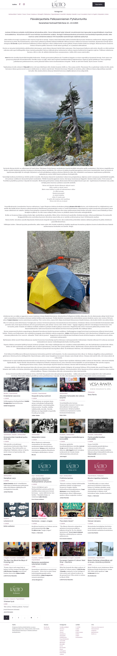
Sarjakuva (34, 14)
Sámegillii (40, 14)
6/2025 (77, 630)
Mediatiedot (94, 632)
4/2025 (77, 635)
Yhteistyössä (91, 392)
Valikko (14, 4)
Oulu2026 (63, 14)
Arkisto (106, 14)
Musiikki (74, 14)
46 (31, 618)
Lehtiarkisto (79, 637)
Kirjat (89, 14)
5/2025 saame (79, 632)
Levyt (79, 14)
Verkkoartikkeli (12, 14)
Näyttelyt (69, 14)
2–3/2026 (6, 398)
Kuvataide (84, 14)
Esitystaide (101, 14)
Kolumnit (12, 599)
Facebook (46, 627)
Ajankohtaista (7, 434)
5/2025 (77, 634)
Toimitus (93, 630)
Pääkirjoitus (47, 14)
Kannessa (34, 518)
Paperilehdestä (55, 14)
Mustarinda (91, 518)
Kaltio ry (93, 634)
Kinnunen (6, 599)
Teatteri (19, 14)
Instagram (47, 629)
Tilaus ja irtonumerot (97, 627)
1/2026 (33, 566)
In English (94, 14)
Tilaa (98, 4)
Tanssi (24, 14)
